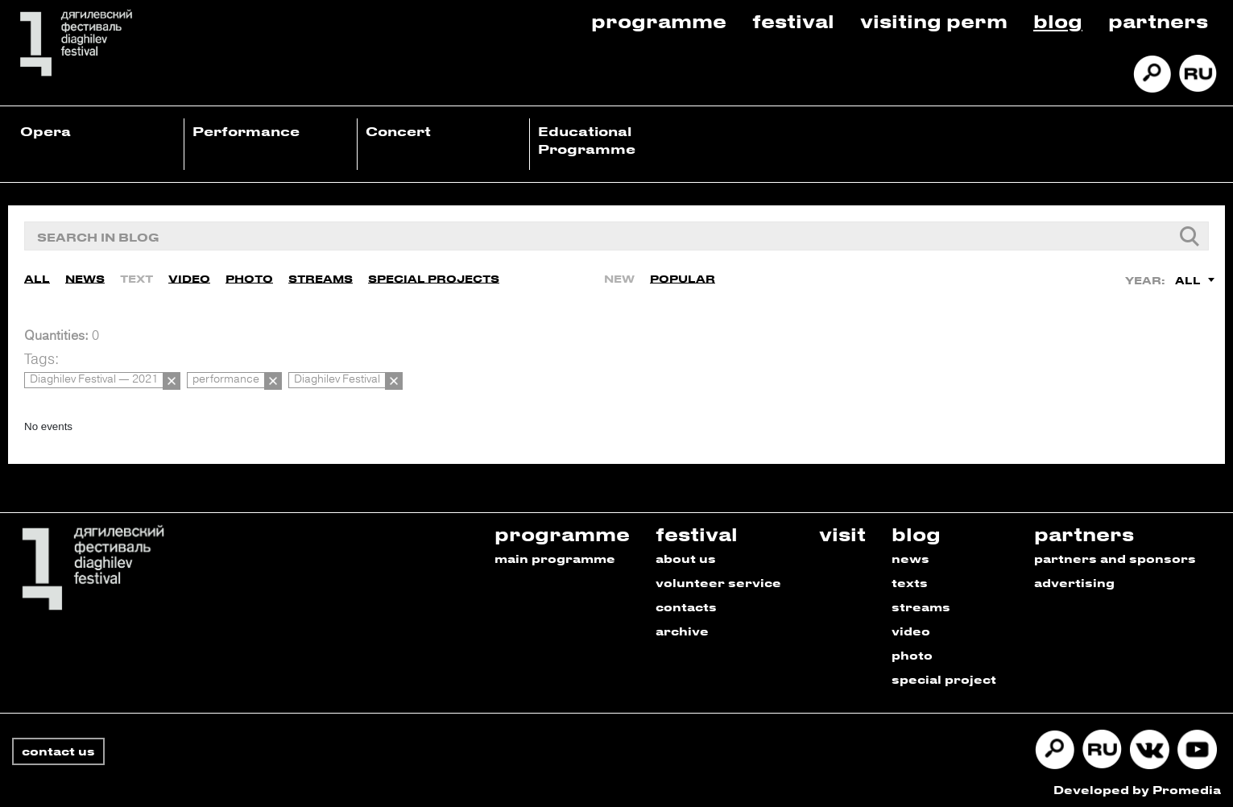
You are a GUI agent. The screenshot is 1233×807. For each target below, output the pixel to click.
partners (1084, 529)
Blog (1057, 20)
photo (912, 651)
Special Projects (433, 277)
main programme (554, 554)
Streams (320, 277)
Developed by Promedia (1137, 786)
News (85, 277)
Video (189, 277)
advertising (1074, 579)
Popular (682, 277)
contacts (686, 603)
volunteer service (718, 579)
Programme (658, 20)
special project (944, 675)
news (910, 554)
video (911, 627)
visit (842, 529)
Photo (249, 277)
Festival (793, 20)
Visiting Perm (934, 20)
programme (562, 529)
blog (916, 529)
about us (686, 554)
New (619, 277)
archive (682, 627)
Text (136, 277)
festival (697, 529)
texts (910, 579)
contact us (58, 747)
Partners (1158, 20)
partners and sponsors (1115, 554)
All (37, 277)
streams (921, 603)
